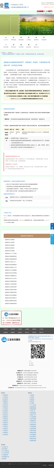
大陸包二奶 (32, 410)
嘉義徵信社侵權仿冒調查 (11, 289)
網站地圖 (44, 465)
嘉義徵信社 (5, 416)
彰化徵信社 (5, 412)
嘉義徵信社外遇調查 (9, 239)
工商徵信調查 (32, 426)
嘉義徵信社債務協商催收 (11, 281)
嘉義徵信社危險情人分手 (11, 267)
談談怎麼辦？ (4, 448)
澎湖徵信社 (5, 432)
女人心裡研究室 (5, 452)
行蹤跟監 (20, 329)
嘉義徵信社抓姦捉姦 (9, 245)
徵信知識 (28, 46)
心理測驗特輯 (4, 454)
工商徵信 (28, 38)
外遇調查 (31, 395)
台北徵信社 (5, 397)
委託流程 (13, 46)
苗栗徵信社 (5, 407)
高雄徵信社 (5, 420)
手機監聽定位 (32, 420)
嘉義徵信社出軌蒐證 (9, 242)
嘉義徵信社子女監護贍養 (11, 270)
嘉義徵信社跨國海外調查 (11, 292)
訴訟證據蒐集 (32, 434)
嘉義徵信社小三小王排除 (11, 253)
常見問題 (21, 46)
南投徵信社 (5, 414)
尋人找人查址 (32, 422)
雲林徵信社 (5, 410)
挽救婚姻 (21, 38)
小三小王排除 (32, 405)
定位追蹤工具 (4, 446)
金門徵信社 (5, 434)
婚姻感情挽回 (32, 407)
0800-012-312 (49, 7)
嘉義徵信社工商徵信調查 (11, 284)
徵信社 (10, 463)
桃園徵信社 (5, 401)
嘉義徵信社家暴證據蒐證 (11, 264)
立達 (3, 52)
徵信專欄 (3, 458)
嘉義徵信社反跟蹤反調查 (11, 286)
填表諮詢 (34, 332)
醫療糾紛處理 (32, 438)
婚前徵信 (31, 401)
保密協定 (20, 332)
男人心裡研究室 (5, 450)
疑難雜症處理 (32, 440)
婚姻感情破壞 (32, 409)
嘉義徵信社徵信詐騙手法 (11, 297)
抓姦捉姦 (31, 399)
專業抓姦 (13, 38)
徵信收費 (6, 46)
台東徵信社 (5, 426)
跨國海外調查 (32, 432)
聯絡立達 (36, 46)
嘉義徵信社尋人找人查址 (11, 278)
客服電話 (52, 226)
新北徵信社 (5, 399)
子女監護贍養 (32, 416)
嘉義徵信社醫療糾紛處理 (11, 300)
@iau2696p (31, 365)
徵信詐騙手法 (32, 436)
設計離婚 (31, 403)
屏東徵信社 (5, 422)
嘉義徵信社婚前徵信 (9, 248)
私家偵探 (13, 329)
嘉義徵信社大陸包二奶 (10, 261)
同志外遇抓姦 (32, 418)
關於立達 (6, 215)
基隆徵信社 (5, 395)
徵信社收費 (22, 220)
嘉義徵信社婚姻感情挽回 (11, 256)
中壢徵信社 (5, 403)
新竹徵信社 (5, 405)
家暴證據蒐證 (32, 412)
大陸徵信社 (5, 430)
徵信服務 (43, 38)
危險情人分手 (32, 414)
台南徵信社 (5, 418)
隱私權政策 (51, 465)
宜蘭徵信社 (5, 424)
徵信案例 (6, 332)
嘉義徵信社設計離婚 (9, 250)
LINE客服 (52, 239)
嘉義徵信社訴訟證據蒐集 (11, 295)
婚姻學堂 (36, 38)
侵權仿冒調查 (32, 430)
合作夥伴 (41, 329)
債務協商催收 (32, 424)
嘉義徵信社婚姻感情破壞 (11, 259)
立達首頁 (6, 329)
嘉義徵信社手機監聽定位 (11, 275)
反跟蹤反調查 (32, 428)
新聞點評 (13, 332)
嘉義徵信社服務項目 (27, 236)
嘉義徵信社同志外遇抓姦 (11, 273)
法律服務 (27, 329)
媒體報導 (34, 329)
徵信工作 (27, 332)
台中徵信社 (5, 409)
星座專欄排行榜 (5, 456)
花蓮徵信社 (5, 428)
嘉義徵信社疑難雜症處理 (11, 303)
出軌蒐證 (31, 397)
